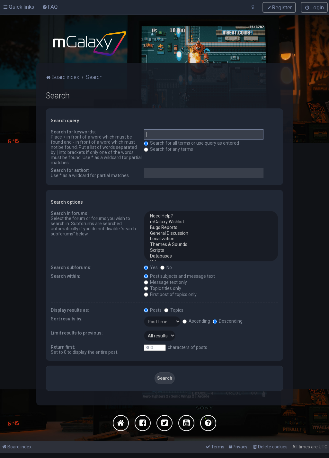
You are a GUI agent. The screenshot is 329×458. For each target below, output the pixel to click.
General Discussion (211, 233)
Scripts (211, 250)
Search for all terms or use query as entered (191, 143)
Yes (151, 267)
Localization (211, 239)
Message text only (165, 282)
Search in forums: (70, 213)
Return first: (63, 347)
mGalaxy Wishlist (211, 222)
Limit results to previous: (77, 332)
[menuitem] (49, 7)
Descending (228, 321)
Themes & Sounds (211, 245)
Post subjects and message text (179, 276)
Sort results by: (67, 318)
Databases (211, 256)
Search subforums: (71, 267)
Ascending (196, 321)
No (166, 267)
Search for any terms (168, 149)
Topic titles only (162, 288)
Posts (153, 310)
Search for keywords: (73, 131)
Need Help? (211, 216)
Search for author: (70, 170)
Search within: (65, 276)
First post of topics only (170, 294)
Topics (173, 310)
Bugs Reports (211, 228)
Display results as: (70, 310)
